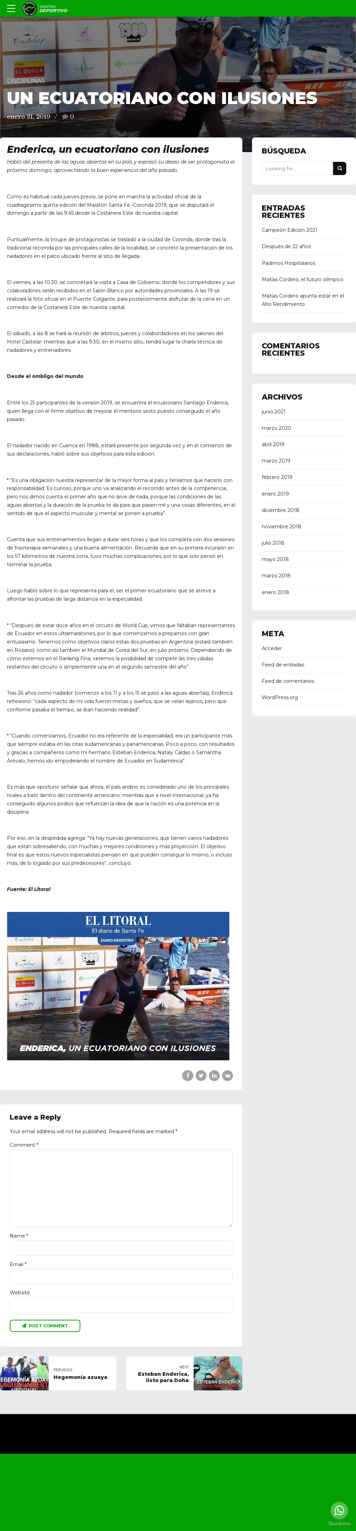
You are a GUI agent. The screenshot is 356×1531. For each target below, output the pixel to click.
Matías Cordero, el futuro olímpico (302, 279)
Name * (19, 1237)
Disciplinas (26, 80)
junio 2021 (274, 412)
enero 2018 (275, 592)
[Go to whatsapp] (339, 1510)
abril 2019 (273, 444)
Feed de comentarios (288, 681)
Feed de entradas (283, 665)
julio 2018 (273, 543)
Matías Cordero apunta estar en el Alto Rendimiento (303, 300)
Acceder (272, 648)
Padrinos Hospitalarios (288, 263)
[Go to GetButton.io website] (339, 1524)
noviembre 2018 (281, 526)
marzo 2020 (276, 428)
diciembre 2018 (280, 510)
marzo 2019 (276, 461)
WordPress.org (280, 697)
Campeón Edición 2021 (289, 230)
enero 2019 (275, 494)
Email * (18, 1265)
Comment (24, 1145)
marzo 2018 (276, 576)
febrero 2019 (277, 477)
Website (20, 1294)
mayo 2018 (275, 559)
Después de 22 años (286, 246)
